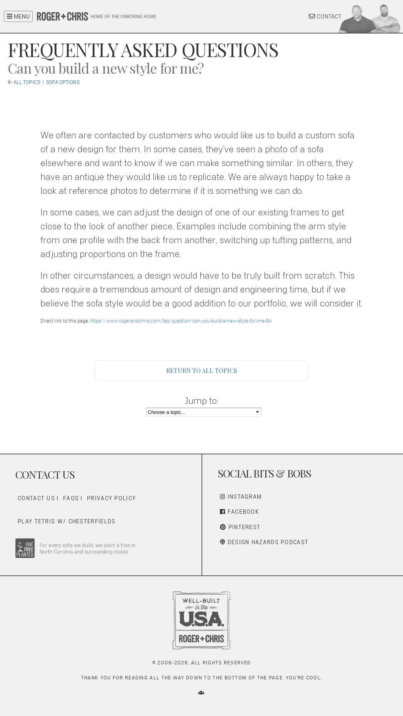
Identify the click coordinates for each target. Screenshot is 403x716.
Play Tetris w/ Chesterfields (66, 521)
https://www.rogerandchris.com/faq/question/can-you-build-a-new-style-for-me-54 (180, 321)
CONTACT (325, 16)
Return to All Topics (201, 370)
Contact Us (36, 498)
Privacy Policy (111, 498)
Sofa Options (63, 82)
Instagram (240, 496)
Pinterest (240, 527)
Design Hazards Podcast (264, 542)
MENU (18, 16)
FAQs (71, 498)
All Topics (26, 82)
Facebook (239, 511)
